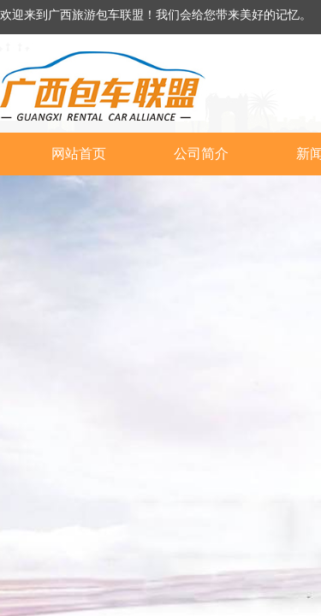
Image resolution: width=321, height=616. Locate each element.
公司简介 (201, 153)
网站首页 (78, 153)
